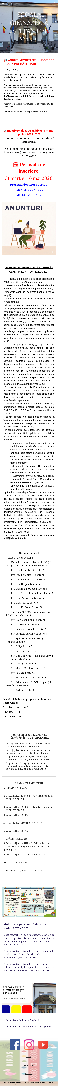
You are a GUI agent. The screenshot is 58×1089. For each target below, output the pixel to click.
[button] (3, 3)
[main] (28, 26)
